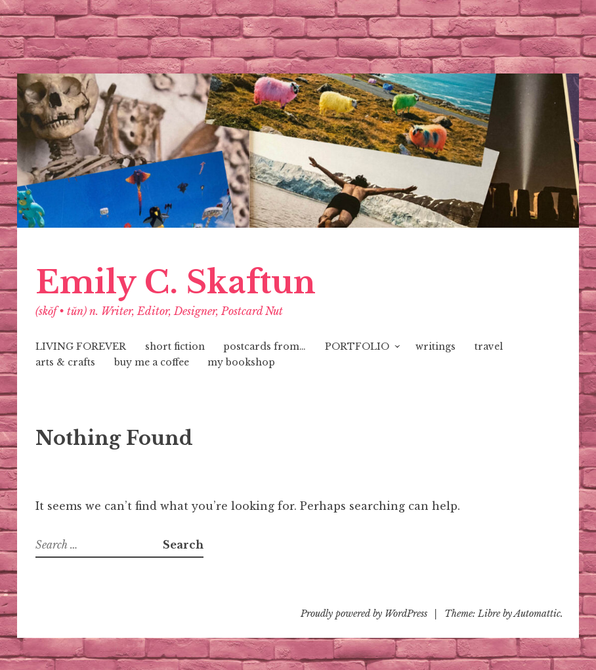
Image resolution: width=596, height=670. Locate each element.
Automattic (537, 613)
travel (489, 346)
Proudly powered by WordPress (364, 613)
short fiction (175, 346)
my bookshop (241, 362)
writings (435, 346)
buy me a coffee (151, 362)
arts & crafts (65, 362)
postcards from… (264, 346)
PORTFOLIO (357, 346)
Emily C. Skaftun (175, 282)
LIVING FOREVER (80, 346)
